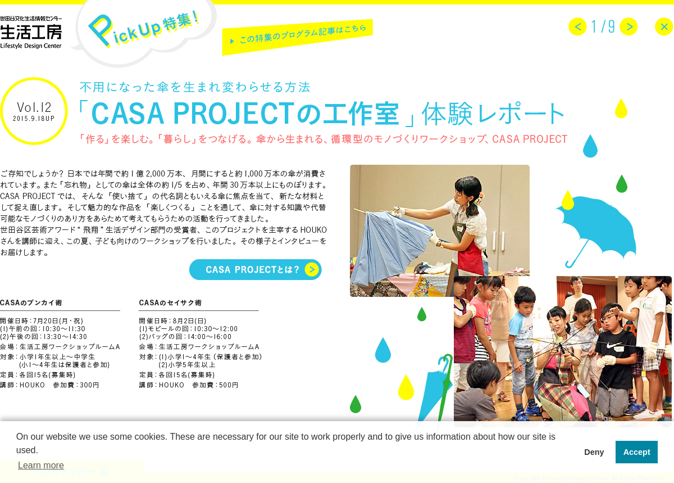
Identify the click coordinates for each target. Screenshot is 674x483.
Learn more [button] (41, 465)
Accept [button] (636, 452)
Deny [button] (594, 452)
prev (577, 26)
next (629, 26)
